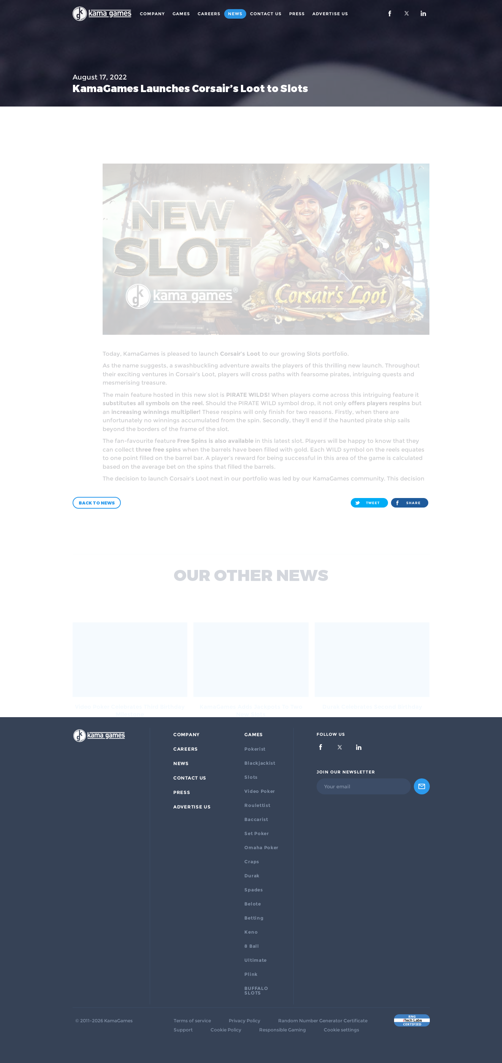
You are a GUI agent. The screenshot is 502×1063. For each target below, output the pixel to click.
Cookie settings (341, 1030)
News (235, 13)
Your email (337, 786)
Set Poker (256, 833)
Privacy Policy (244, 1020)
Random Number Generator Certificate (322, 1020)
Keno (251, 932)
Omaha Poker (261, 847)
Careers (209, 13)
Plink (251, 974)
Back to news (97, 502)
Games (181, 13)
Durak (252, 876)
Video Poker (259, 791)
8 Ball (251, 946)
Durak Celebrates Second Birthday (372, 691)
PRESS (297, 13)
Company (152, 13)
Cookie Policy (226, 1030)
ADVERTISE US (330, 13)
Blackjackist (259, 763)
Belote (252, 904)
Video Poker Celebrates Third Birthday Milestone (130, 694)
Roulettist (257, 805)
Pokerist (255, 749)
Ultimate (255, 960)
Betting (253, 918)
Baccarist (256, 819)
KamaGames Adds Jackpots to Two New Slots (251, 694)
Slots (251, 777)
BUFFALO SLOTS (256, 990)
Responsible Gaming (282, 1030)
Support (183, 1030)
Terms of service (192, 1020)
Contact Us (266, 13)
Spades (253, 890)
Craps (251, 861)
